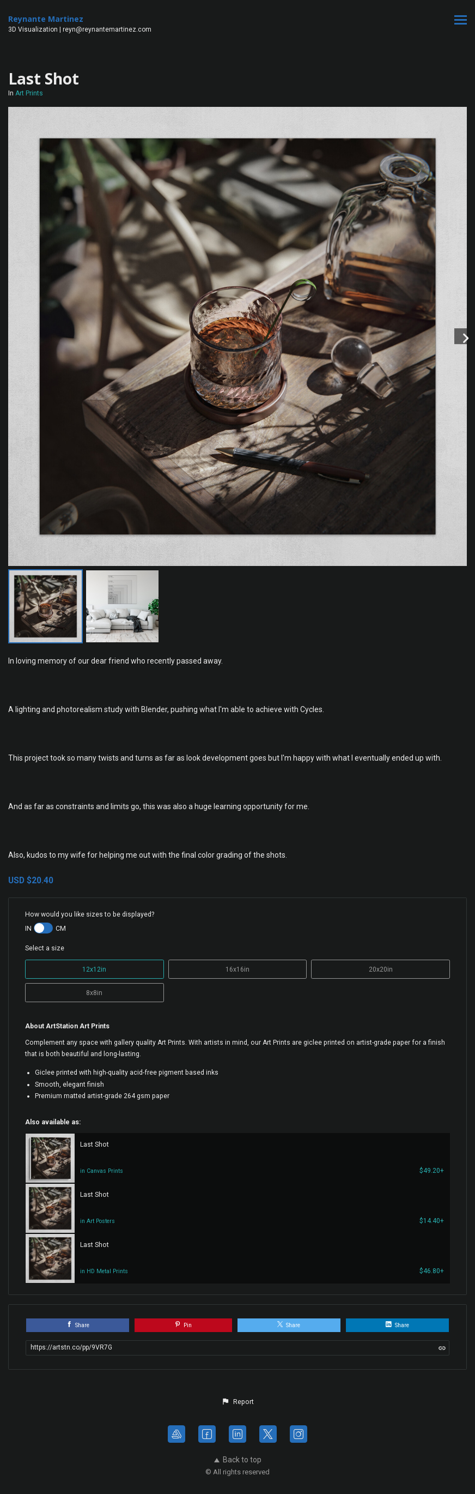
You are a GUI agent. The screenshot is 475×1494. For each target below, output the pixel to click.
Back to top (237, 1459)
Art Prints (29, 93)
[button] (237, 1401)
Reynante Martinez (45, 19)
